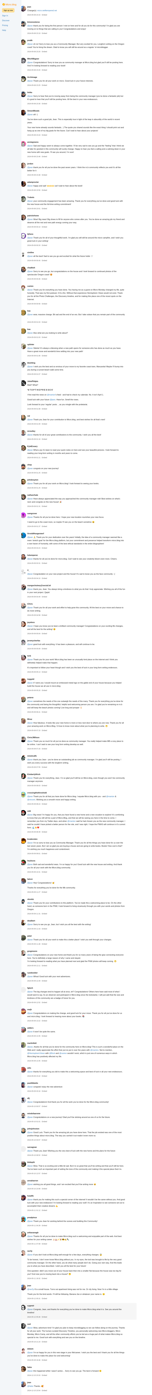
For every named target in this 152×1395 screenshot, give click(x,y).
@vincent (40, 800)
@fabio (39, 1386)
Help (4, 30)
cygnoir (39, 1306)
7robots (39, 197)
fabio (38, 1367)
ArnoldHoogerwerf (44, 534)
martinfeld (40, 1043)
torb (38, 656)
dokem (39, 1349)
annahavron (41, 1181)
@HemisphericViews (45, 1053)
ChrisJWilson (42, 737)
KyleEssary (41, 446)
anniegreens (41, 142)
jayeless (39, 622)
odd (37, 811)
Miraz (38, 719)
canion (39, 286)
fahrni (38, 879)
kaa (37, 311)
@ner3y (39, 1289)
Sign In (5, 16)
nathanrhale (41, 495)
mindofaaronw (42, 1114)
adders (39, 1028)
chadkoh (40, 268)
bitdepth (39, 1162)
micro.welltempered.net (56, 11)
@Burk (61, 1053)
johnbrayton (41, 480)
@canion (72, 1053)
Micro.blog (10, 4)
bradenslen (41, 839)
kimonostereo (42, 22)
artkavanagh (41, 1233)
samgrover (41, 513)
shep (38, 465)
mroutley (40, 431)
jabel (38, 936)
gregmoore (41, 951)
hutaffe (39, 1196)
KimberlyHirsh (42, 774)
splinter (39, 344)
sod (37, 1324)
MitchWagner (42, 59)
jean (38, 7)
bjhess (39, 234)
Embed (53, 15)
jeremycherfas (42, 641)
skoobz (39, 899)
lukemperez (41, 555)
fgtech (39, 988)
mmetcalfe (40, 756)
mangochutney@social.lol (47, 585)
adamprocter (42, 182)
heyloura (40, 861)
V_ (37, 570)
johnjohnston (42, 1129)
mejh (38, 1010)
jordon (39, 164)
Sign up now (8, 10)
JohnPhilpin (41, 381)
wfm (38, 1068)
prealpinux (41, 1217)
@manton (60, 395)
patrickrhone (42, 216)
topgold (39, 679)
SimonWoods (42, 111)
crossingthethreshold (45, 793)
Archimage (41, 77)
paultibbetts (41, 1083)
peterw (39, 698)
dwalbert (40, 921)
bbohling (40, 363)
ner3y (38, 1251)
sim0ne (39, 252)
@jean (39, 26)
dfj (37, 1098)
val (37, 416)
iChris (38, 604)
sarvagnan (40, 1147)
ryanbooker (41, 973)
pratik (38, 40)
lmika (38, 92)
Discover (6, 20)
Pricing (5, 25)
